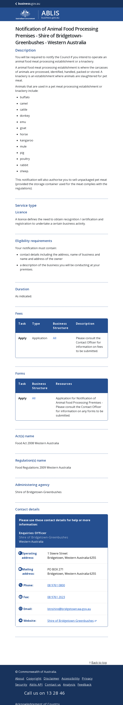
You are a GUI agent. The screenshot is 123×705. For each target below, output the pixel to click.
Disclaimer (51, 683)
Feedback (85, 689)
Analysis (69, 689)
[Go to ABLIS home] (37, 14)
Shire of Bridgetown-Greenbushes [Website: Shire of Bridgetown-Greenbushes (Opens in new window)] (71, 621)
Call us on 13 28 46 (44, 697)
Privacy (87, 683)
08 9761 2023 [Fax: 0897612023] (56, 597)
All (54, 338)
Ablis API (36, 689)
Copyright (33, 683)
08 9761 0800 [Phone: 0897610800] (56, 585)
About (19, 683)
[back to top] (61, 667)
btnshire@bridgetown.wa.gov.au (69, 609)
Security (21, 689)
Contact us (53, 689)
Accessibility (71, 683)
